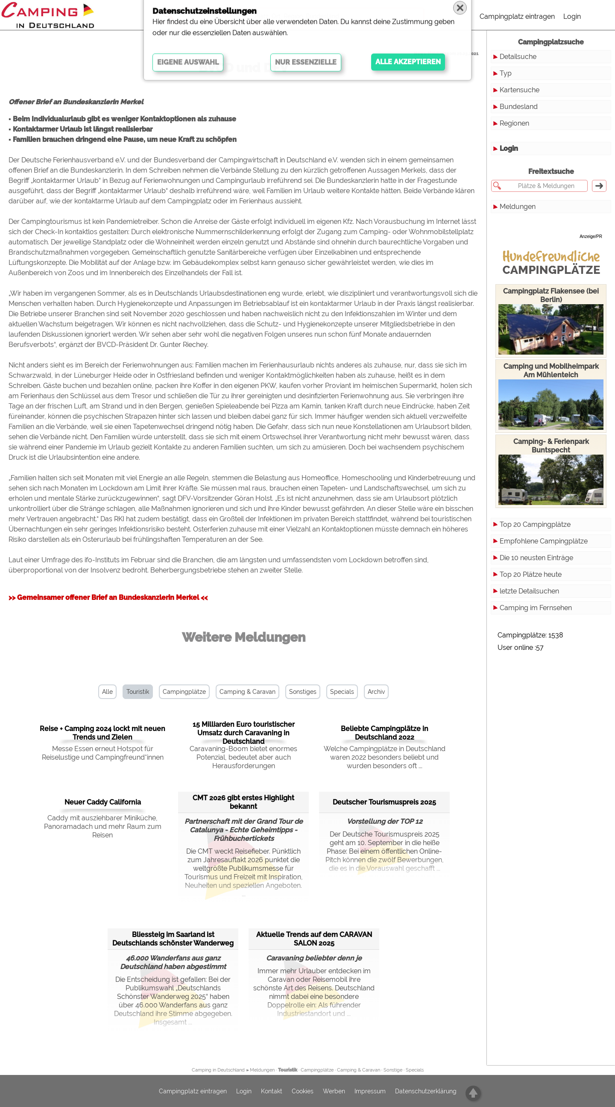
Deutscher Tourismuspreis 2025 (384, 802)
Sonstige (393, 1070)
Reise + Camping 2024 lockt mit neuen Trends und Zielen (102, 733)
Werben (334, 1091)
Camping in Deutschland (218, 1070)
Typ (506, 73)
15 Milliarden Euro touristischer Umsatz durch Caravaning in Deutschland (244, 733)
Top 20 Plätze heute (531, 574)
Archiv (376, 691)
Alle (107, 691)
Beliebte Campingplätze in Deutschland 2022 (384, 733)
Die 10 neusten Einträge (536, 558)
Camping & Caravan (247, 691)
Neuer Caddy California (102, 802)
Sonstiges (302, 691)
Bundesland (519, 107)
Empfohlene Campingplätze (544, 541)
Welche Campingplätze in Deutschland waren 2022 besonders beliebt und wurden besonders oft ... (384, 757)
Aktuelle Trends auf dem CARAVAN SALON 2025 (314, 939)
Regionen (514, 123)
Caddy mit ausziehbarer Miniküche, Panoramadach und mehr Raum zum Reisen (102, 826)
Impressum (370, 1091)
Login (572, 16)
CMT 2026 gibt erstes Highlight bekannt (243, 802)
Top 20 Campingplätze (535, 524)
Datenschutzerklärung (426, 1091)
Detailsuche (518, 57)
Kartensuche (519, 90)
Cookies (302, 1091)
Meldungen (518, 207)
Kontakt (271, 1091)
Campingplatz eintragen (517, 16)
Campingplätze (184, 691)
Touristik (137, 691)
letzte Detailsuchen (529, 591)
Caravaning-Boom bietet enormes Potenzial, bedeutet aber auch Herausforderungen (243, 757)
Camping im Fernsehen (536, 608)
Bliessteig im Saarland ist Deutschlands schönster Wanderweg (173, 939)
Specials (342, 691)
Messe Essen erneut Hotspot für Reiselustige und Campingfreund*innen (103, 753)
